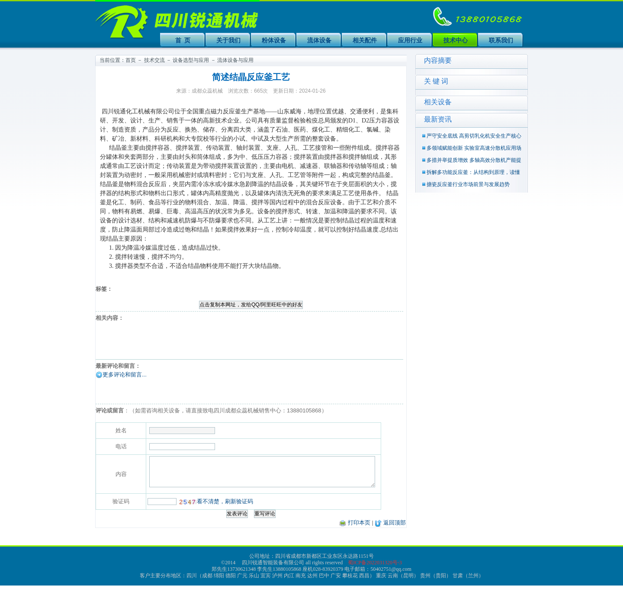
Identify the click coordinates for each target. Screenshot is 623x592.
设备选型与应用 (191, 60)
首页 (130, 60)
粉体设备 (274, 40)
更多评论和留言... (125, 374)
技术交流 (154, 60)
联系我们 (501, 40)
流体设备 (319, 40)
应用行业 (410, 40)
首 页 (183, 40)
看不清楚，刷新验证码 (206, 508)
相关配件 (365, 40)
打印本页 (359, 529)
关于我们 (228, 40)
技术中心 (455, 40)
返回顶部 (394, 529)
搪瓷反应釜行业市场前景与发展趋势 (468, 184)
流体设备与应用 (235, 60)
